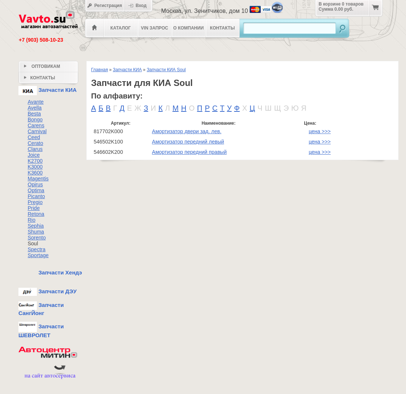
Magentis (38, 179)
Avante (36, 102)
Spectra (36, 249)
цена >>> (320, 131)
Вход (139, 5)
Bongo (35, 119)
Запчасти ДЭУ (47, 291)
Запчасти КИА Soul (166, 69)
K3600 (35, 173)
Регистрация (104, 5)
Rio (31, 220)
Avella (35, 108)
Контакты (222, 28)
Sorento (37, 238)
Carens (36, 125)
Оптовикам (42, 66)
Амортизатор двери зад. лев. (186, 131)
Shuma (36, 232)
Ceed (34, 137)
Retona (36, 214)
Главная (99, 69)
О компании (188, 28)
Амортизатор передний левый (188, 142)
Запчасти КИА (127, 69)
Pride (34, 208)
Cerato (35, 143)
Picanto (36, 196)
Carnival (37, 131)
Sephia (36, 226)
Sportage (38, 255)
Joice (34, 155)
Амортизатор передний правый (189, 152)
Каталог (120, 28)
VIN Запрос (154, 28)
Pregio (35, 202)
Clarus (35, 149)
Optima (36, 190)
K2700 (35, 161)
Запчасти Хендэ (50, 272)
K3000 (35, 167)
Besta (34, 114)
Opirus (35, 184)
